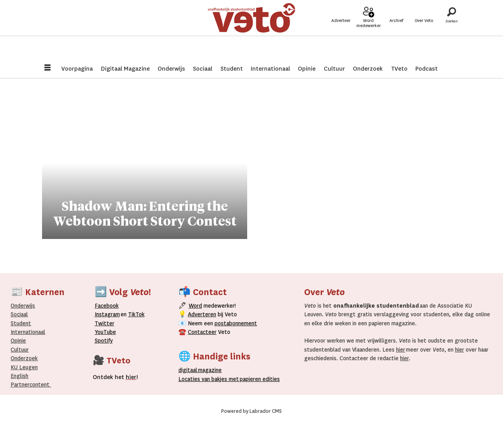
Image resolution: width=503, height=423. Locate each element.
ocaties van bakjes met (208, 379)
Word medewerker (368, 34)
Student (231, 69)
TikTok (136, 314)
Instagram (107, 314)
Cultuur (334, 69)
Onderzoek (368, 69)
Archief (396, 32)
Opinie (307, 69)
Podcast (426, 69)
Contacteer (202, 331)
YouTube (105, 331)
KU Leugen (24, 367)
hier (400, 349)
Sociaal (202, 69)
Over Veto (424, 32)
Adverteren (202, 314)
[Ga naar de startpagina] (251, 29)
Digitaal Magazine (125, 69)
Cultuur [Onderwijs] (20, 349)
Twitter (104, 323)
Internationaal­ (28, 331)
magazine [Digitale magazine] (202, 370)
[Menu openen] (47, 68)
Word (195, 305)
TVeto (399, 69)
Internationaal (270, 69)
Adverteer (341, 32)
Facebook (107, 305)
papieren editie (258, 379)
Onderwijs (171, 69)
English (19, 375)
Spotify (104, 340)
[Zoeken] (451, 29)
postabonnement (236, 323)
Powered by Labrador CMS (251, 411)
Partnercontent (30, 384)
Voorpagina (77, 69)
